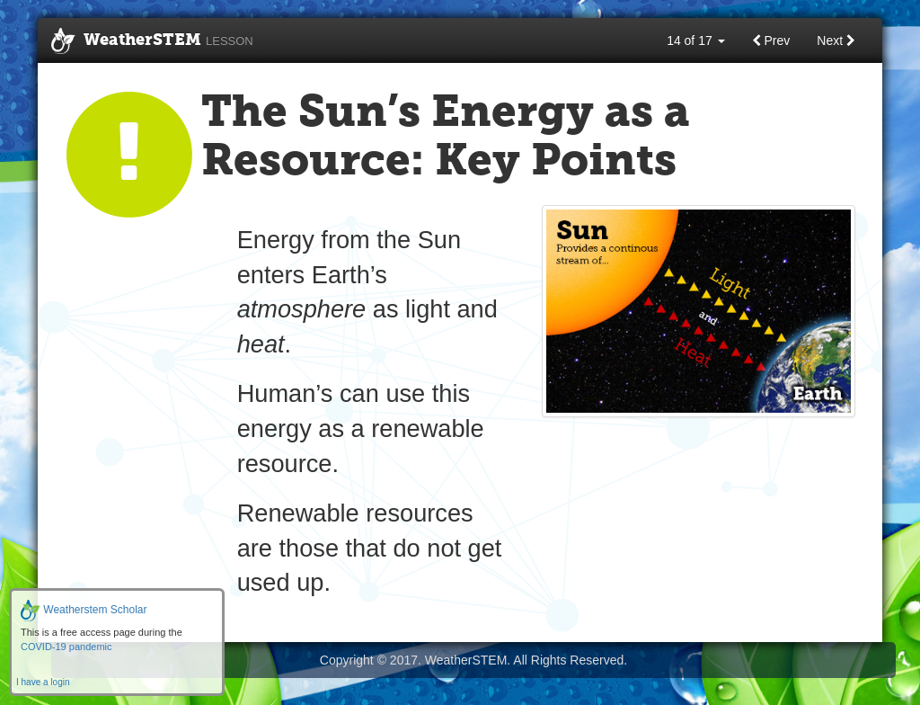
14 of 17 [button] (696, 40)
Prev (771, 40)
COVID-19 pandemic (66, 646)
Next (836, 40)
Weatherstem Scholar (84, 609)
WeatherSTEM (152, 41)
